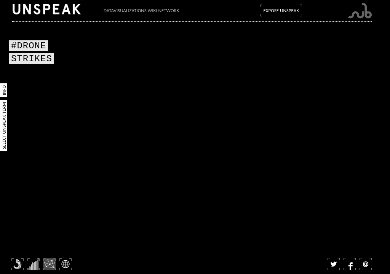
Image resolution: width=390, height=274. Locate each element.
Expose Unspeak (281, 10)
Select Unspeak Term (4, 125)
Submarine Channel (360, 11)
